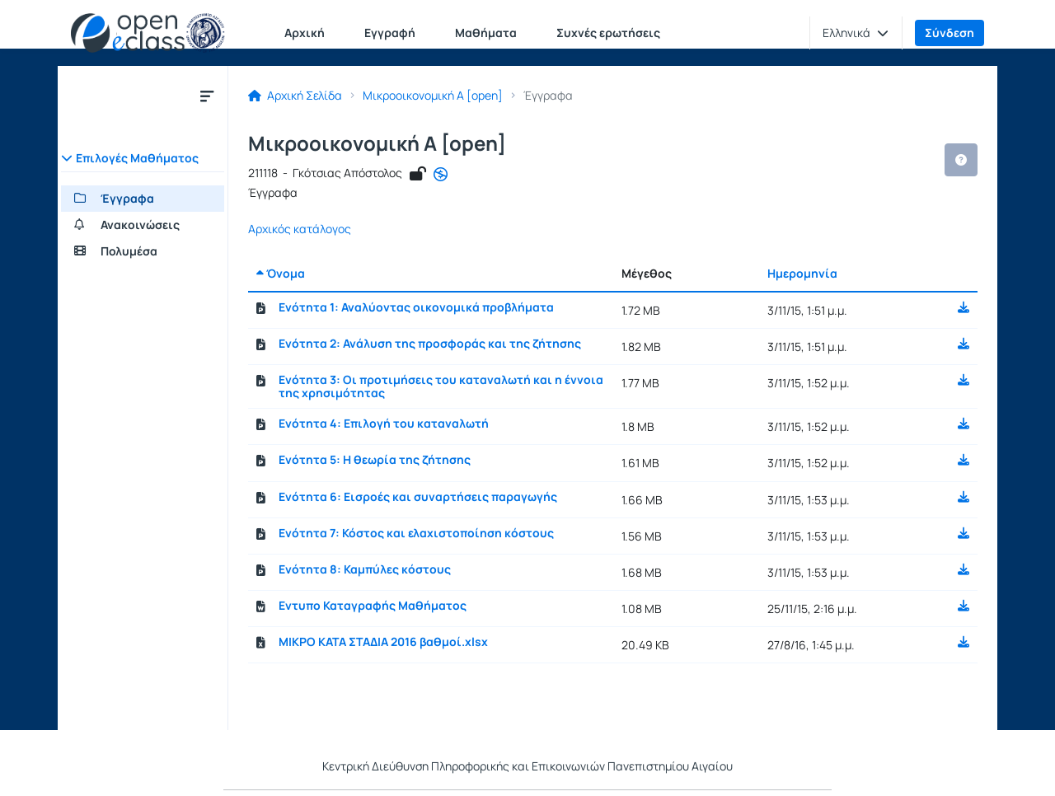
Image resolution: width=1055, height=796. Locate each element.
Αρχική (304, 32)
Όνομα (280, 273)
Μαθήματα (486, 32)
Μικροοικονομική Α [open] (433, 95)
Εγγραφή (389, 32)
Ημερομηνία (802, 273)
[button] (856, 33)
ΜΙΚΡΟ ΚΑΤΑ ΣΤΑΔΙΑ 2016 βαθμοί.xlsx (383, 642)
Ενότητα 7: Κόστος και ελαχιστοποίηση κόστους (416, 533)
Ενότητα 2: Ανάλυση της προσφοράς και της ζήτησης (430, 343)
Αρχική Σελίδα (295, 95)
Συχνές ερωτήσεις (608, 32)
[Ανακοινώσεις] (142, 225)
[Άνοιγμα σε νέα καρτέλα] (441, 174)
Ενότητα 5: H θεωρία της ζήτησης (375, 459)
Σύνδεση (949, 32)
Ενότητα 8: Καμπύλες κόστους (365, 569)
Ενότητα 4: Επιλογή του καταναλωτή (384, 423)
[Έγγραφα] (142, 198)
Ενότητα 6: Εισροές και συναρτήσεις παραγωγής (418, 496)
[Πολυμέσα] (142, 251)
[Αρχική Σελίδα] (148, 33)
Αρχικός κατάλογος (299, 229)
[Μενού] (206, 95)
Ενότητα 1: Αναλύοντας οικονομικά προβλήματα (416, 307)
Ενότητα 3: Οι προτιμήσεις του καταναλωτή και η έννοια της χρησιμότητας (441, 386)
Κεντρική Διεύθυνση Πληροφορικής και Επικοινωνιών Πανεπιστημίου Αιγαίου (527, 766)
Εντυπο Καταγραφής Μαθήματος (373, 605)
